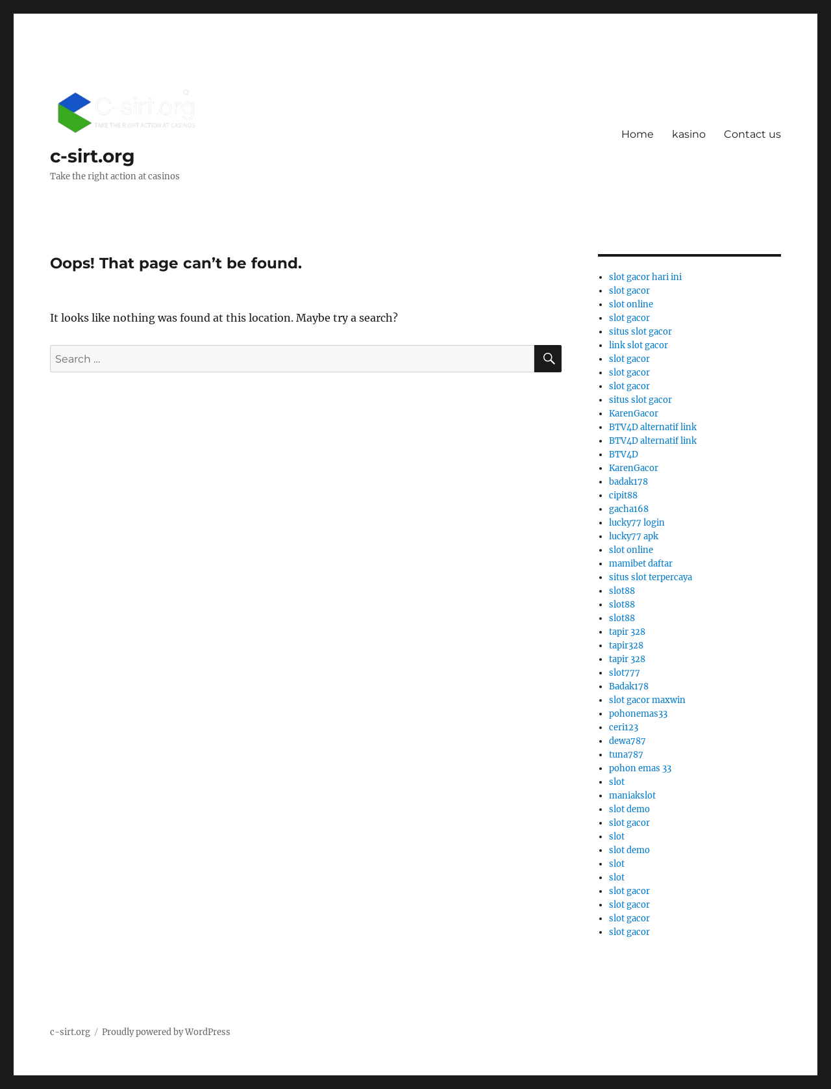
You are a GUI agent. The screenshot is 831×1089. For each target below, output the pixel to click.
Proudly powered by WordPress (166, 1032)
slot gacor (629, 290)
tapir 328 (627, 631)
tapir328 (626, 645)
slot (617, 782)
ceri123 (623, 727)
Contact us (752, 134)
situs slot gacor (640, 331)
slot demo (629, 809)
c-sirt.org (92, 156)
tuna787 (626, 754)
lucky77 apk (633, 536)
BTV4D (623, 454)
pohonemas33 (638, 713)
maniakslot (632, 795)
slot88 (622, 590)
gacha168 (629, 509)
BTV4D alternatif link (653, 427)
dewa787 (627, 741)
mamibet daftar (641, 563)
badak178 (628, 481)
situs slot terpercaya (650, 577)
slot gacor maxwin (647, 700)
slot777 (624, 672)
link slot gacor (638, 345)
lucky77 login (637, 522)
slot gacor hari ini (645, 277)
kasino (689, 134)
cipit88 (623, 495)
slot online (631, 304)
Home (637, 134)
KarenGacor (633, 413)
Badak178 (629, 686)
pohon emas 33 (640, 768)
